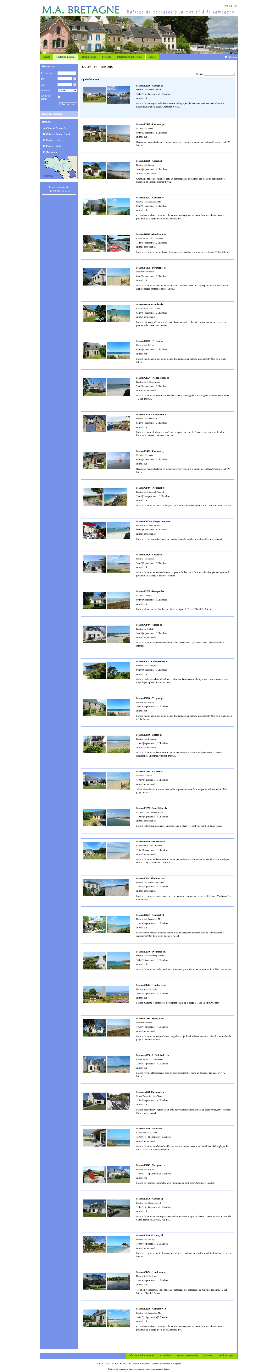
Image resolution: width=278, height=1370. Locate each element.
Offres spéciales (88, 56)
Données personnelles (187, 1355)
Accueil (46, 56)
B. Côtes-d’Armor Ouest (56, 134)
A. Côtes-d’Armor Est (55, 128)
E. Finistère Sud (52, 145)
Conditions (165, 1355)
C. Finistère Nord (52, 140)
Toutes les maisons (65, 56)
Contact (152, 56)
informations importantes (141, 1355)
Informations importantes (129, 56)
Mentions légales (226, 1355)
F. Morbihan (50, 151)
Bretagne (106, 56)
